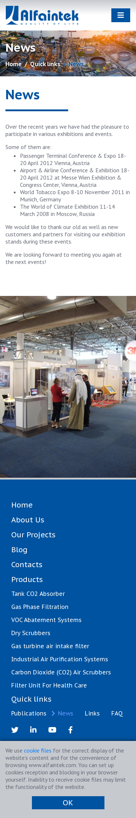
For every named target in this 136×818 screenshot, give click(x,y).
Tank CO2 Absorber (38, 593)
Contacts (26, 564)
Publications (28, 713)
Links (92, 713)
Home (13, 64)
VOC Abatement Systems (46, 619)
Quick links (45, 64)
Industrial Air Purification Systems (59, 659)
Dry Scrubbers (30, 633)
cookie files (37, 750)
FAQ (117, 713)
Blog (19, 549)
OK (68, 802)
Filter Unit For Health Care (49, 685)
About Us (27, 520)
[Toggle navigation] (120, 15)
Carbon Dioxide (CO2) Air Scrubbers (61, 672)
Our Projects (33, 535)
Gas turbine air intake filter (50, 646)
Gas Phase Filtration (40, 606)
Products (27, 579)
